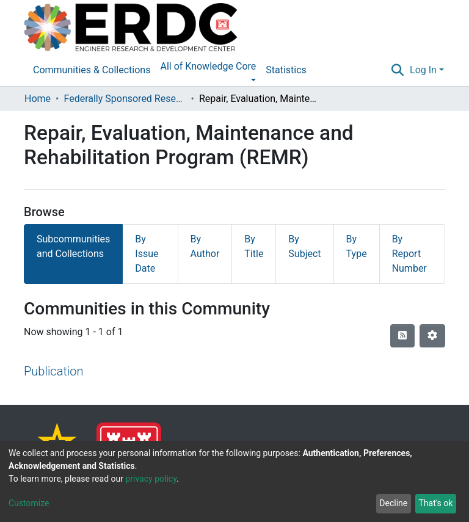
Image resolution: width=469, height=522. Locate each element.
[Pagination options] (432, 335)
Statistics (286, 70)
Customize (29, 503)
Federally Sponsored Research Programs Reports (125, 98)
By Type (356, 246)
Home (37, 98)
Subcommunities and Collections (73, 246)
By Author (205, 246)
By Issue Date (146, 253)
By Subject (304, 246)
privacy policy (150, 479)
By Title (253, 246)
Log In (423, 70)
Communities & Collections (91, 70)
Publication (54, 371)
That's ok (435, 503)
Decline (393, 503)
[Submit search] (397, 70)
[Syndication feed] (402, 335)
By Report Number (409, 253)
